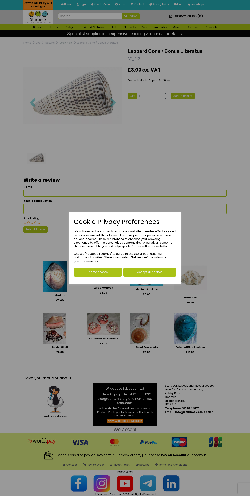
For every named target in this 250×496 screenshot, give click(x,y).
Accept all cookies (149, 272)
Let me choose (98, 272)
